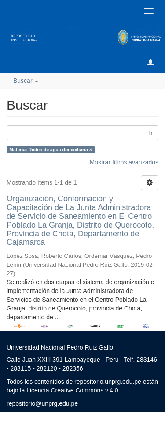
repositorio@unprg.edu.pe (42, 403)
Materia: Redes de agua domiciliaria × (50, 149)
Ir (151, 132)
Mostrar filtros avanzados (124, 162)
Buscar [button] (25, 80)
